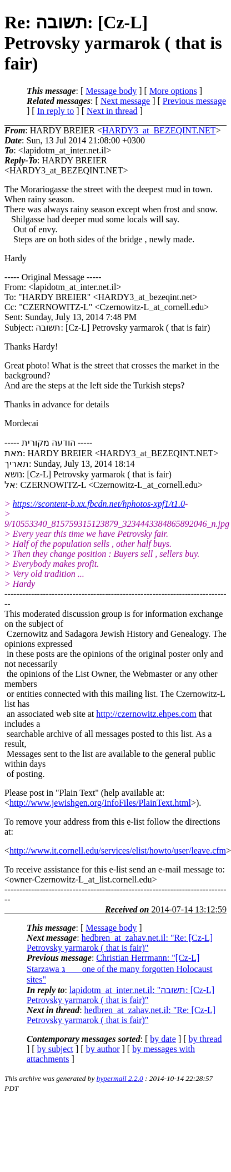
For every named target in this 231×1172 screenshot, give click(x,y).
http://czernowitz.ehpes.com (146, 714)
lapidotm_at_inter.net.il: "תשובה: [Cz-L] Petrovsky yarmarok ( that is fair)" (120, 995)
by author (103, 1049)
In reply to (55, 111)
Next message (125, 101)
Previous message (194, 101)
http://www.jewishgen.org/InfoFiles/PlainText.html (100, 802)
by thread (205, 1039)
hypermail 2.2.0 (120, 1078)
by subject (55, 1049)
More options (173, 91)
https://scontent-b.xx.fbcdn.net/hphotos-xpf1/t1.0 (99, 503)
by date (163, 1039)
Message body (111, 91)
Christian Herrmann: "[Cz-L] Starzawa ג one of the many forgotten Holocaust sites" (119, 968)
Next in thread (112, 111)
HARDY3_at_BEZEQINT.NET (159, 130)
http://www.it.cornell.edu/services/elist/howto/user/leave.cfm (117, 850)
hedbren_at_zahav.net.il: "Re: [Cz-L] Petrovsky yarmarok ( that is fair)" (120, 942)
